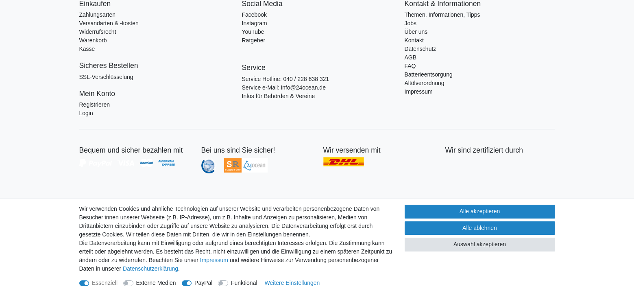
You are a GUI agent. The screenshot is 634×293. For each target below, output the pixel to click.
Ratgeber (254, 40)
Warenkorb (93, 40)
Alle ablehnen (479, 228)
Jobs (411, 23)
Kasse (87, 49)
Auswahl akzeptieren (479, 244)
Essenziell (105, 283)
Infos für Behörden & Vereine (278, 96)
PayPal (203, 283)
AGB (411, 57)
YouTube (253, 31)
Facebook (254, 14)
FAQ (410, 66)
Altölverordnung (424, 83)
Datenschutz (420, 49)
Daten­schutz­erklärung (150, 268)
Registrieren (94, 104)
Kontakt (414, 40)
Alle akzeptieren (480, 211)
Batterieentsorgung (429, 74)
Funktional (244, 283)
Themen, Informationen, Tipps (442, 14)
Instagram (254, 23)
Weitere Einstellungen (292, 283)
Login (86, 113)
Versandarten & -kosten (109, 23)
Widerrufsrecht (97, 31)
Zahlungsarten (97, 14)
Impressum (419, 91)
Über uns (416, 31)
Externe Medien (156, 283)
